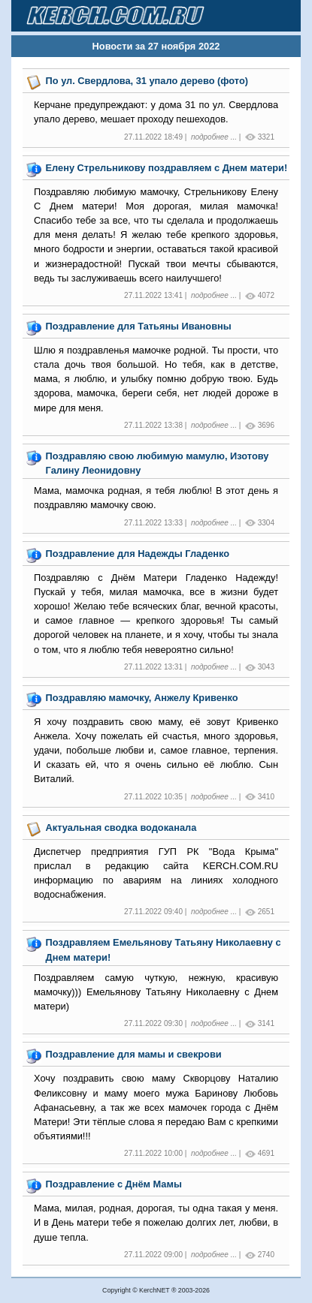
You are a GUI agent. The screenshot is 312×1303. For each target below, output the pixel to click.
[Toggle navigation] (271, 16)
